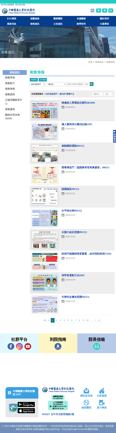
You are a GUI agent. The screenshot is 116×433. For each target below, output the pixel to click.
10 (87, 320)
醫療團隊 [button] (58, 18)
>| (99, 320)
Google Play (26, 404)
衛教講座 (10, 109)
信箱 (96, 346)
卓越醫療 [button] (81, 18)
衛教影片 (10, 83)
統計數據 (43, 79)
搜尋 (92, 10)
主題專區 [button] (104, 24)
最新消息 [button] (11, 24)
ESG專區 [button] (11, 18)
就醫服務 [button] (34, 18)
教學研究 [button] (81, 24)
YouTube (27, 346)
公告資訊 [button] (58, 24)
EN (110, 10)
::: (2, 2)
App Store (26, 410)
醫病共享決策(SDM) (12, 116)
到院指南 (58, 346)
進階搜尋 (34, 79)
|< (45, 320)
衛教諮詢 (10, 94)
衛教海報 (110, 62)
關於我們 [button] (104, 18)
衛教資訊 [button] (34, 24)
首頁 (90, 62)
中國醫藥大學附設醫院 (58, 389)
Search (91, 84)
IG (19, 346)
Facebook (11, 346)
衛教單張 (10, 77)
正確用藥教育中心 (13, 102)
